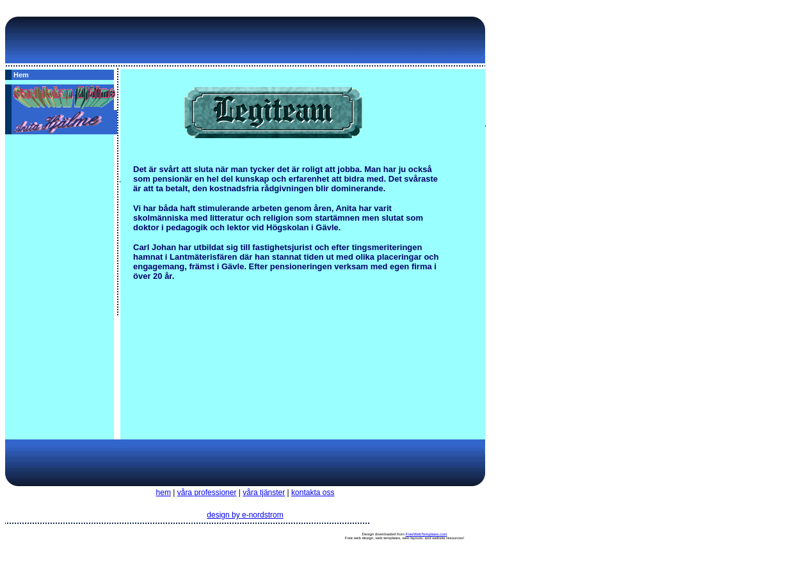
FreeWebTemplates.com (426, 534)
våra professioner (207, 492)
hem (163, 492)
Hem (21, 75)
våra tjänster (264, 492)
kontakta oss (312, 492)
